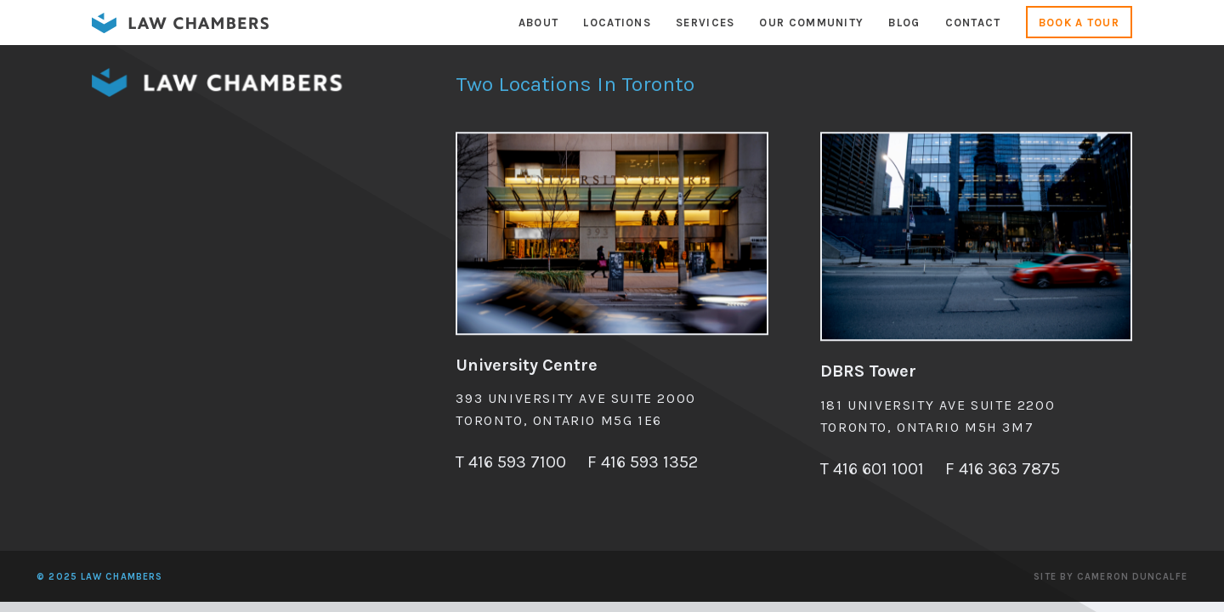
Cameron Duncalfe (1132, 576)
